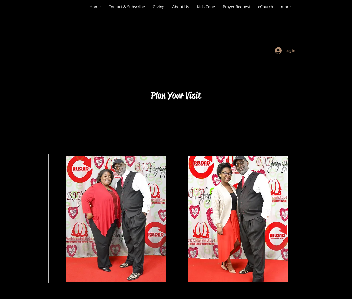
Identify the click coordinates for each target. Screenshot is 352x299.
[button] (238, 219)
